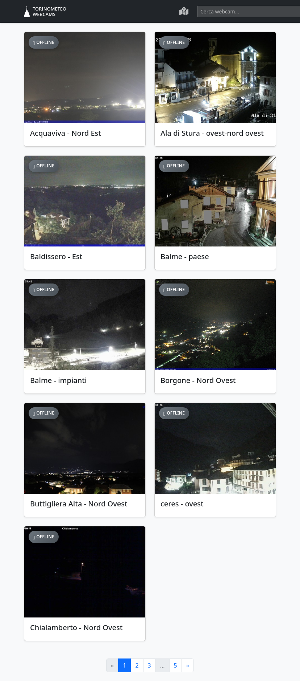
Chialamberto (76, 627)
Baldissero (56, 256)
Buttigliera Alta (79, 504)
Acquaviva (65, 133)
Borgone (198, 380)
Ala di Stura (212, 133)
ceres (182, 504)
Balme (185, 256)
